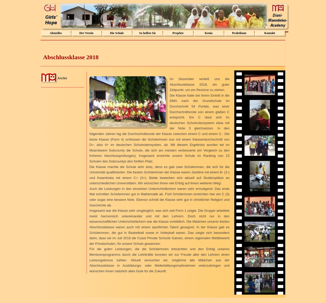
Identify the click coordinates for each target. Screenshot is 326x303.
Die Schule (117, 33)
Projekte (178, 33)
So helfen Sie (147, 33)
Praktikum (239, 33)
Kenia (209, 33)
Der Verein (86, 33)
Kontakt (269, 33)
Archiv (62, 78)
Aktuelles (56, 33)
